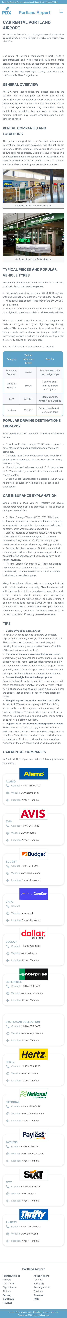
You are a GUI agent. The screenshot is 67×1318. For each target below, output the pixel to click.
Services (38, 1291)
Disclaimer (37, 1312)
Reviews (7, 1302)
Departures (9, 1283)
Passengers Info (42, 1287)
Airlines (7, 1291)
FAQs (36, 1299)
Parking (7, 1295)
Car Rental (8, 1299)
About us (54, 1312)
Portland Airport (34, 13)
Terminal (38, 1279)
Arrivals (7, 1279)
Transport (39, 1295)
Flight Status (9, 1287)
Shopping (39, 1283)
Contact (46, 1312)
